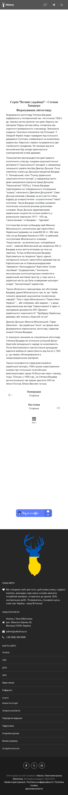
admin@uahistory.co (16, 631)
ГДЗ (4, 660)
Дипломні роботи (34, 788)
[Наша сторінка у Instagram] (42, 765)
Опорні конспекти (11, 710)
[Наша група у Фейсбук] (26, 765)
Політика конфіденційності (40, 782)
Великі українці (9, 741)
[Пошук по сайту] (62, 4)
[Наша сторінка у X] (34, 765)
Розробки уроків (10, 733)
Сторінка (32, 393)
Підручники (8, 726)
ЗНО (4, 675)
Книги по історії (10, 703)
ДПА (4, 667)
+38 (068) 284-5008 (16, 637)
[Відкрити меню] (45, 4)
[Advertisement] (34, 60)
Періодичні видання (12, 718)
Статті (5, 698)
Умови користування (14, 782)
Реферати (7, 690)
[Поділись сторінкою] (53, 4)
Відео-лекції (8, 682)
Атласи (5, 652)
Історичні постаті (10, 748)
